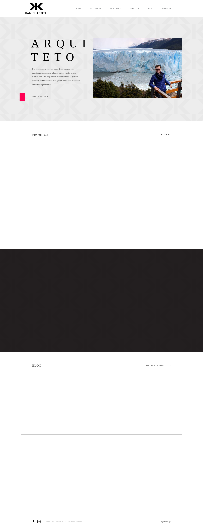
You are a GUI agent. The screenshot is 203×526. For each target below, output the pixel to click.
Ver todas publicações (158, 365)
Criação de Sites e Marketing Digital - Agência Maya (166, 522)
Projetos (134, 9)
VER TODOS (165, 134)
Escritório (115, 9)
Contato (166, 9)
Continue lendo (40, 98)
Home (78, 9)
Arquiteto (95, 9)
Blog (150, 9)
